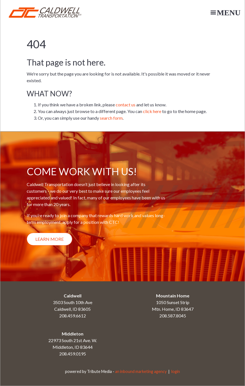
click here (152, 111)
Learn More (49, 239)
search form (111, 118)
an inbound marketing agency (141, 371)
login (175, 371)
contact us (125, 104)
